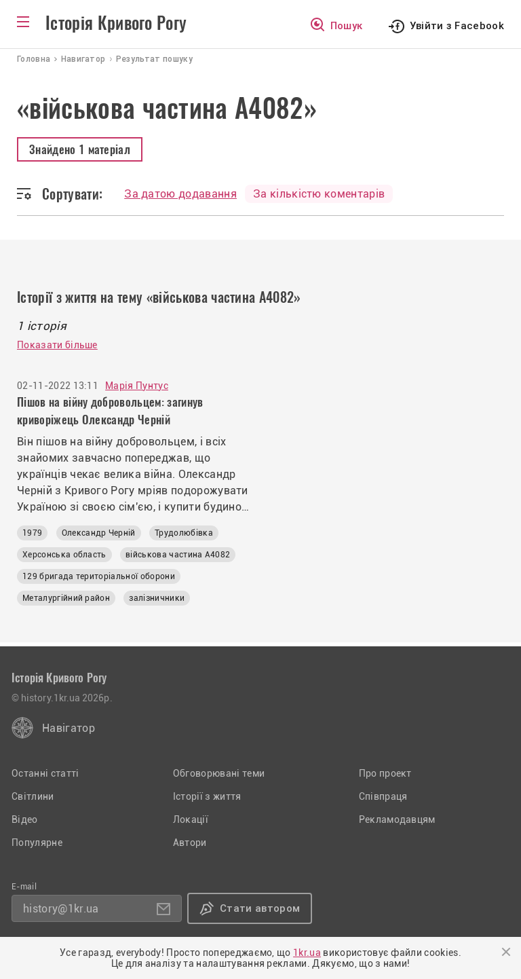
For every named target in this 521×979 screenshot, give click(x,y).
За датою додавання (180, 193)
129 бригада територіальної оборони (98, 576)
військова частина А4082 (178, 554)
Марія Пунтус (136, 385)
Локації (190, 819)
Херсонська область (64, 554)
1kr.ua (307, 952)
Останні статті (45, 773)
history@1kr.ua (60, 908)
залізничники (157, 598)
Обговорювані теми (219, 773)
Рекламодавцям (397, 819)
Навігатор (68, 728)
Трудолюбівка (184, 533)
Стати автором (260, 908)
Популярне (37, 842)
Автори (190, 842)
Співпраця (383, 796)
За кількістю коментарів (319, 193)
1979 (32, 533)
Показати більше (57, 344)
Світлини (33, 796)
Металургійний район (66, 598)
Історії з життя (207, 796)
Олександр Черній (99, 533)
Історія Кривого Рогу (116, 23)
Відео (25, 819)
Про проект (385, 773)
